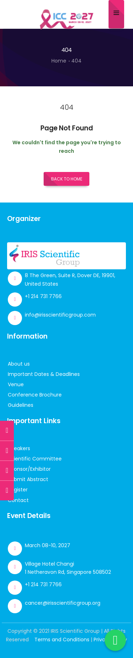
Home (58, 60)
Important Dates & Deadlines (44, 374)
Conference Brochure (35, 394)
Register (18, 489)
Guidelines (20, 405)
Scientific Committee (35, 458)
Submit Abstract (28, 479)
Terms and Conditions (61, 639)
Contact (18, 500)
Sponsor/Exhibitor (29, 469)
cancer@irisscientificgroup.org (62, 602)
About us (19, 363)
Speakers (19, 448)
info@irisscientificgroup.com (60, 314)
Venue (16, 384)
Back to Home (66, 179)
